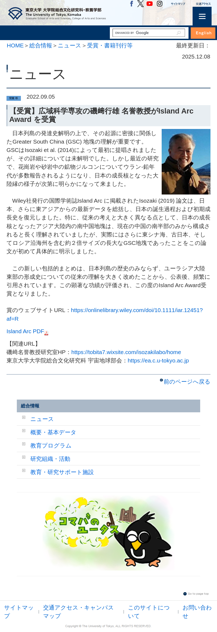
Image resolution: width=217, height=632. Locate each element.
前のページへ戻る (187, 381)
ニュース (69, 45)
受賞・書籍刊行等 (110, 45)
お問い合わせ (197, 611)
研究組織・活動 (50, 459)
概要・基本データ (53, 432)
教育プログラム (51, 445)
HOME (15, 45)
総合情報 (40, 45)
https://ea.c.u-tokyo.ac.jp (158, 360)
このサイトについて (149, 611)
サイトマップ (19, 611)
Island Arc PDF (27, 331)
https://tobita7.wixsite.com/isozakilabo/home (126, 352)
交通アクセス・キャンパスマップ (78, 611)
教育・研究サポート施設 (62, 472)
